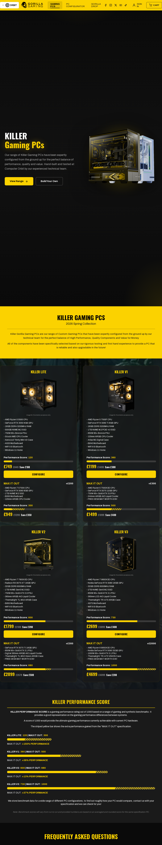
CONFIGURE (38, 474)
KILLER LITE (38, 371)
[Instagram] (110, 5)
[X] (115, 5)
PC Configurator (75, 5)
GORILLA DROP (96, 5)
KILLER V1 (121, 371)
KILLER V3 (121, 531)
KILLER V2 (38, 531)
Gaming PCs (55, 5)
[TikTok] (126, 5)
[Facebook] (105, 5)
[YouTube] (121, 5)
